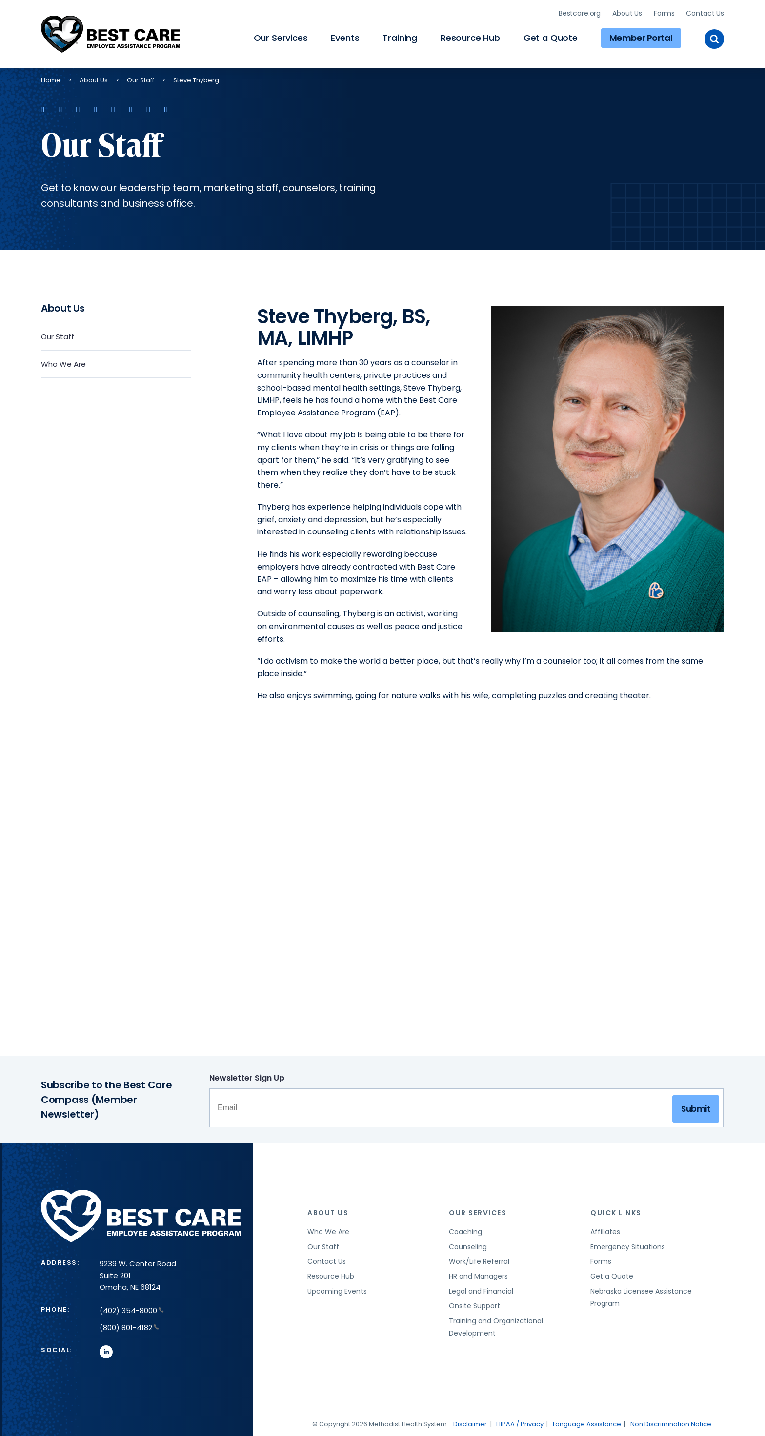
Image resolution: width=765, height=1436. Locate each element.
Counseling (468, 1245)
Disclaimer (470, 1422)
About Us (627, 12)
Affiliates (605, 1230)
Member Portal (641, 37)
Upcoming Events (337, 1289)
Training (399, 37)
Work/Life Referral (479, 1259)
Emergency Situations (627, 1245)
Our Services (281, 37)
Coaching (465, 1230)
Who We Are (63, 362)
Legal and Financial (481, 1289)
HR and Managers (478, 1274)
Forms (664, 12)
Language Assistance (587, 1422)
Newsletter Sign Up (246, 1076)
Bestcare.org (580, 12)
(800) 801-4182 (129, 1325)
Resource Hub (470, 37)
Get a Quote (550, 37)
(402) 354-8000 (132, 1308)
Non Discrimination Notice (670, 1422)
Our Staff (140, 78)
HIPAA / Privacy (520, 1422)
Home (50, 78)
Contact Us (705, 12)
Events (345, 37)
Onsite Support (474, 1304)
